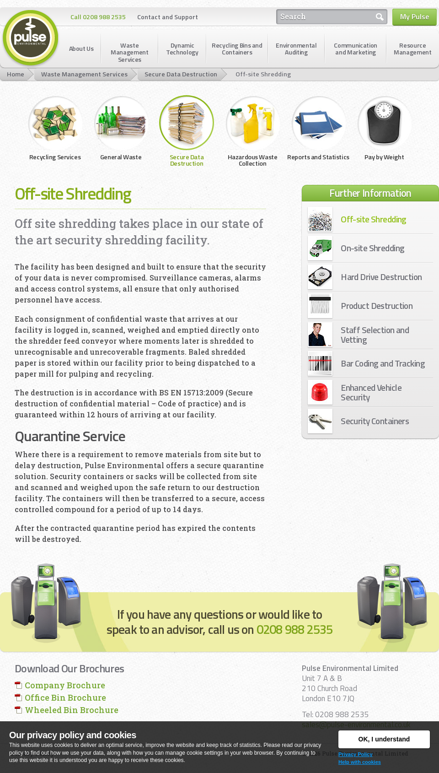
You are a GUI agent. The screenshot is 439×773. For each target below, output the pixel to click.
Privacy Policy (355, 754)
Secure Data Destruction (181, 74)
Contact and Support (167, 17)
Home (15, 74)
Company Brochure (65, 685)
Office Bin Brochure (65, 697)
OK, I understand (384, 739)
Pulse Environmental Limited (30, 38)
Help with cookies (359, 762)
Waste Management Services (84, 74)
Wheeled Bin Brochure (71, 709)
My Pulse (414, 16)
